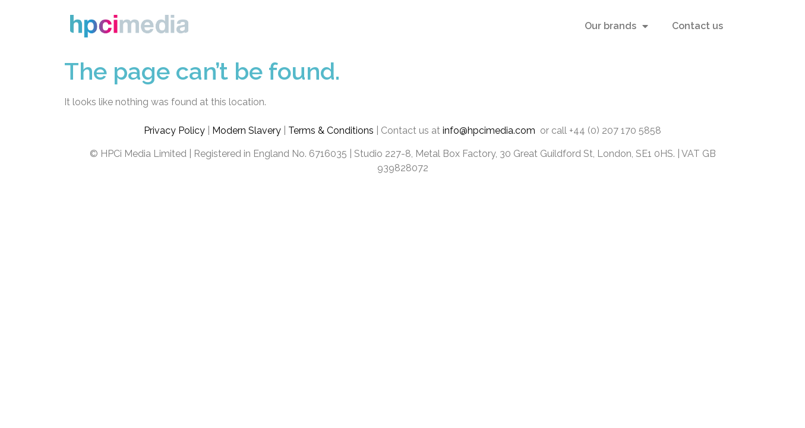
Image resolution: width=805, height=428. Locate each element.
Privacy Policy (174, 130)
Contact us (697, 26)
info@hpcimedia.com (490, 130)
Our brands (616, 26)
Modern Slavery (246, 130)
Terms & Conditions (331, 130)
